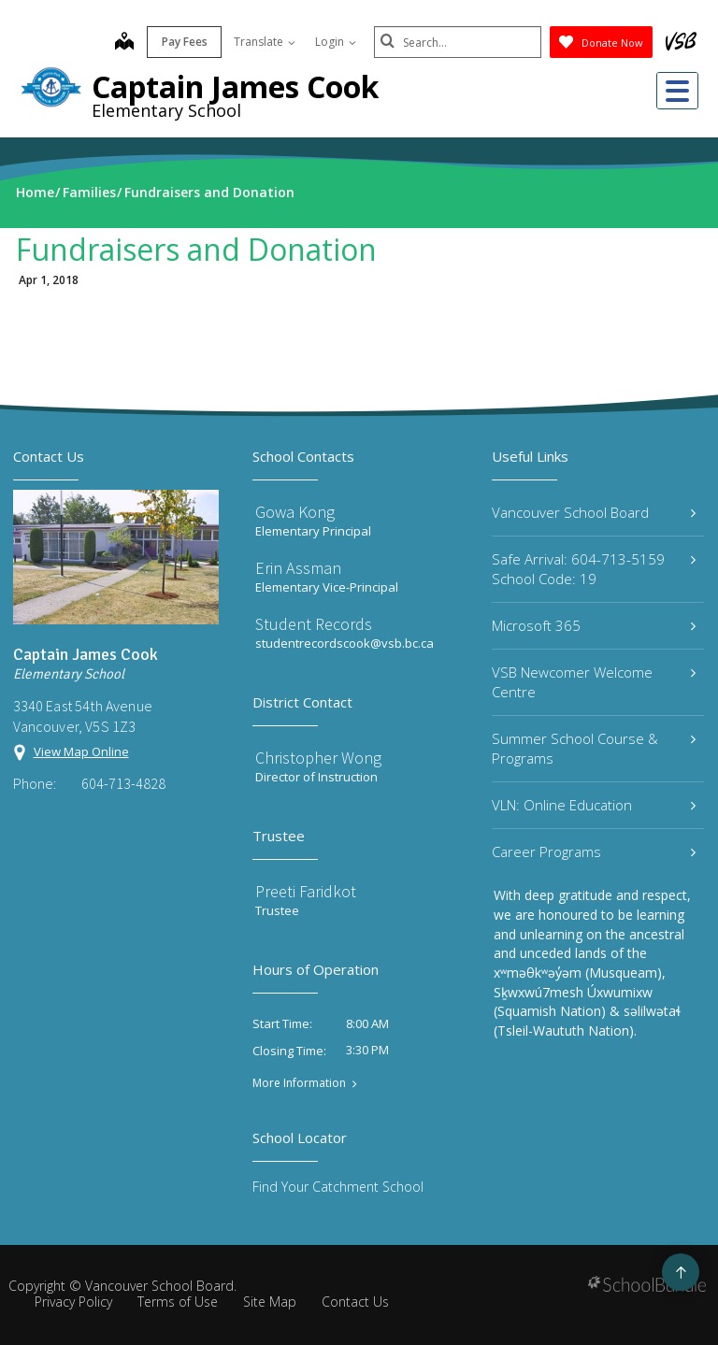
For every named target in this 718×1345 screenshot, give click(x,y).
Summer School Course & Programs (594, 748)
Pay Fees (184, 42)
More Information (299, 1083)
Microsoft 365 (594, 625)
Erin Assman (298, 568)
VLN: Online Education (594, 804)
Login (334, 42)
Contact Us (355, 1301)
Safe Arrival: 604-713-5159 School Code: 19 (594, 569)
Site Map (269, 1301)
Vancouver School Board (594, 512)
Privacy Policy (73, 1301)
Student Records (313, 624)
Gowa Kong (295, 511)
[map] (123, 43)
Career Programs (594, 851)
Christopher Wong (318, 757)
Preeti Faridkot (305, 891)
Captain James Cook (235, 86)
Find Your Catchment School (338, 1186)
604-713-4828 (123, 783)
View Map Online (81, 751)
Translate (263, 42)
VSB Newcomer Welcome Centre (594, 682)
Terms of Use (177, 1301)
